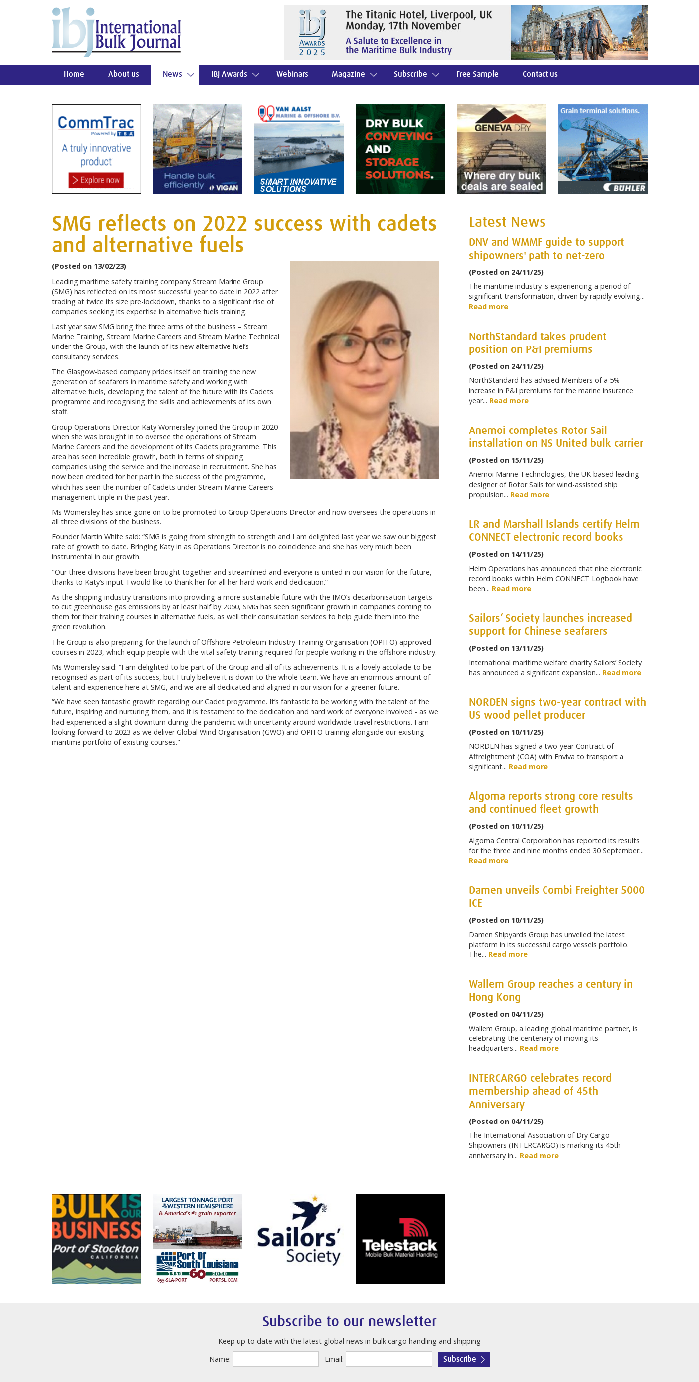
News (172, 74)
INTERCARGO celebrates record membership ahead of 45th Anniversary (540, 1092)
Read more (488, 306)
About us (123, 74)
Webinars (292, 74)
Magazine (348, 74)
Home (74, 74)
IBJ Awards (229, 74)
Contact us (540, 74)
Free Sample (477, 74)
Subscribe (410, 74)
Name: (220, 1359)
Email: (334, 1359)
